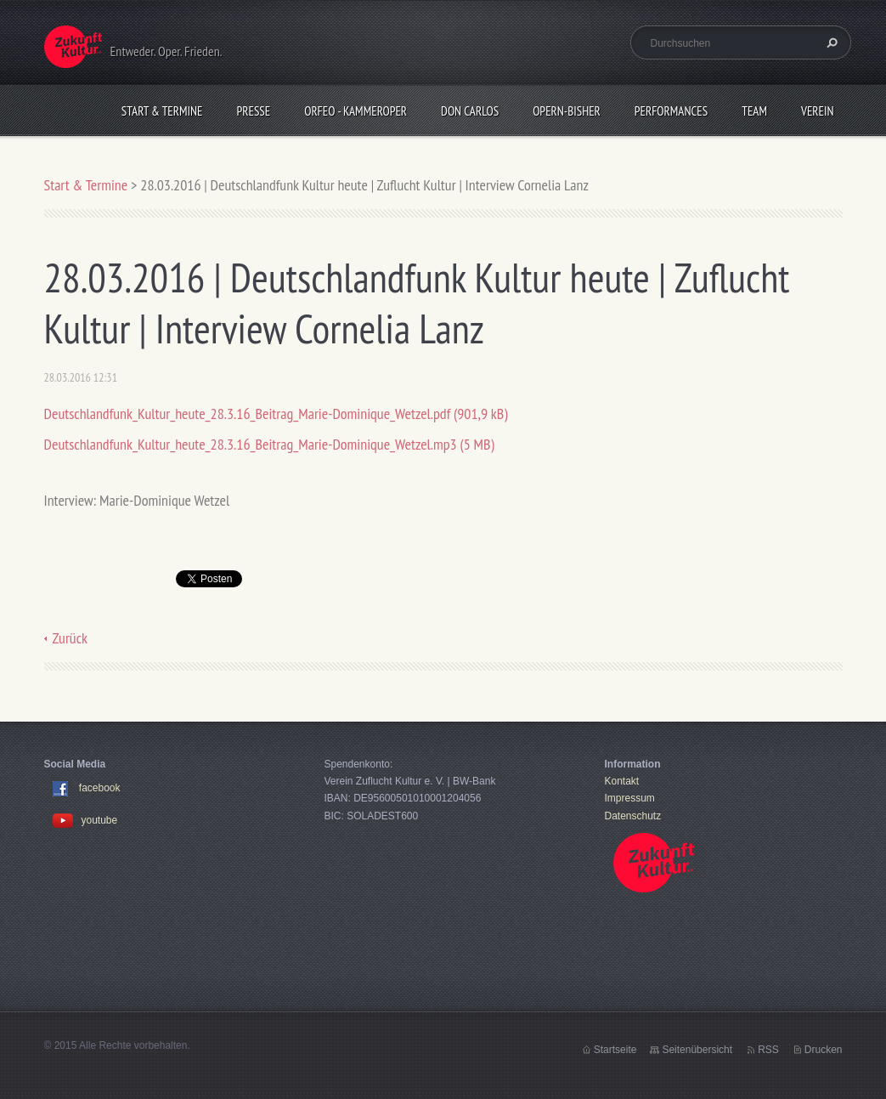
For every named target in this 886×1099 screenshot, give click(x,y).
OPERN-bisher (567, 111)
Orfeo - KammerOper (355, 111)
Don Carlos (470, 111)
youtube (85, 820)
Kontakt (622, 781)
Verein (817, 111)
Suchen (830, 42)
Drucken (823, 1050)
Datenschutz (633, 816)
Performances (671, 111)
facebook (100, 788)
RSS (768, 1050)
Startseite (615, 1050)
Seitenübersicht (697, 1050)
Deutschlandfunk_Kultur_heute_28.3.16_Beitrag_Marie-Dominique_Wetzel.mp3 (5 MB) (269, 444)
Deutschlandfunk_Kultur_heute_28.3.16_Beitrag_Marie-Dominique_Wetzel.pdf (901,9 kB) (276, 413)
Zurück (70, 638)
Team (754, 111)
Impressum (630, 798)
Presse (254, 111)
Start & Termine (162, 111)
